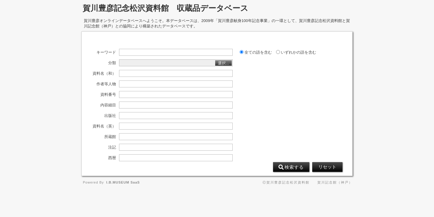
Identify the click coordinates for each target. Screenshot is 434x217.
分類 (112, 63)
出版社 (110, 116)
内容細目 (108, 105)
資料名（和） (104, 73)
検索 (291, 167)
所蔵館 (110, 137)
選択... (223, 63)
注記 (112, 147)
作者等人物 (106, 84)
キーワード (106, 52)
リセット (327, 167)
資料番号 (108, 95)
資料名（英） (104, 126)
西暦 (112, 158)
